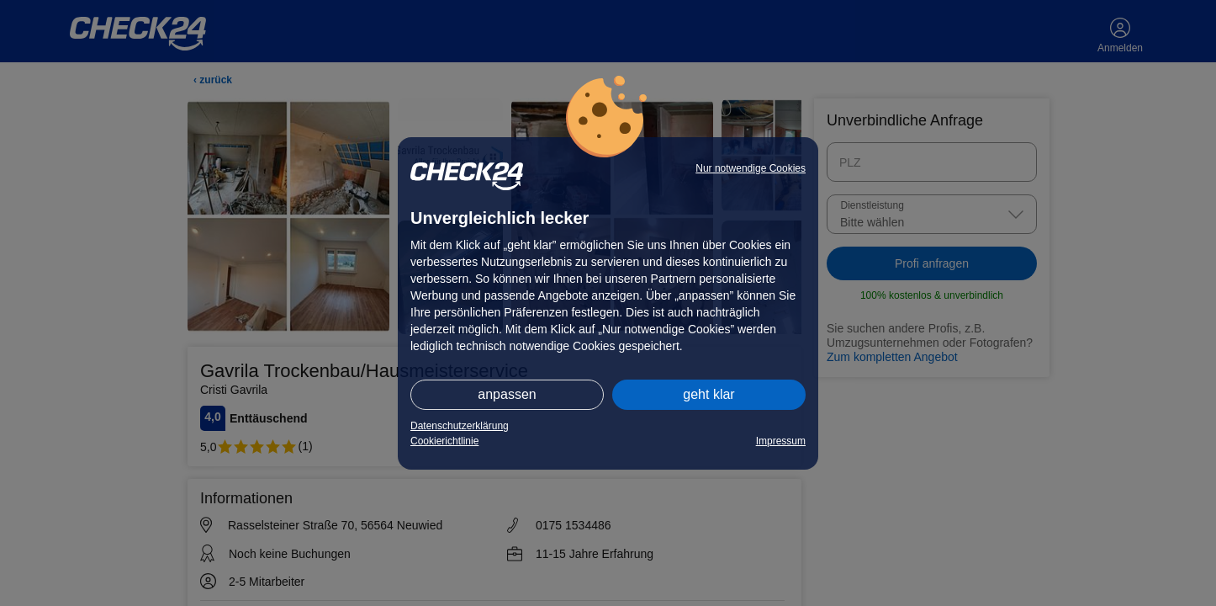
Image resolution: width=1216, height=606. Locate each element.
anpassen (507, 394)
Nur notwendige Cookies (750, 168)
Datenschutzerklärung (459, 426)
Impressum (781, 441)
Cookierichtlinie (444, 441)
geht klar (708, 394)
